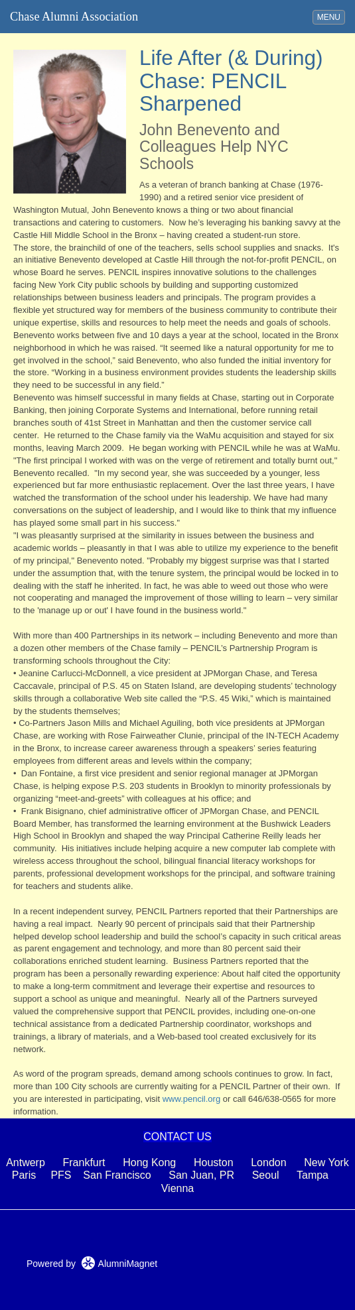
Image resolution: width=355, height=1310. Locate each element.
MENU (331, 16)
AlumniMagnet (119, 1263)
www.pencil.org (191, 1099)
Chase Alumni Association (74, 16)
